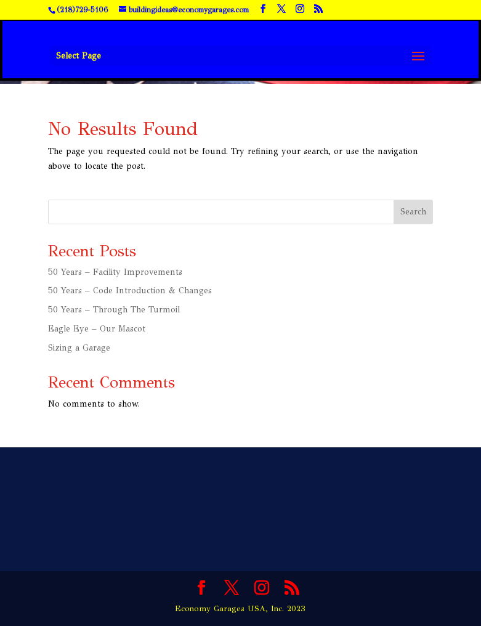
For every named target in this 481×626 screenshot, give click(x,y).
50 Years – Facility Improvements (115, 272)
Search (413, 211)
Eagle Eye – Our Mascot (96, 328)
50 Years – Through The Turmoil (114, 309)
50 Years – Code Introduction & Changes (130, 290)
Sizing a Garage (79, 348)
